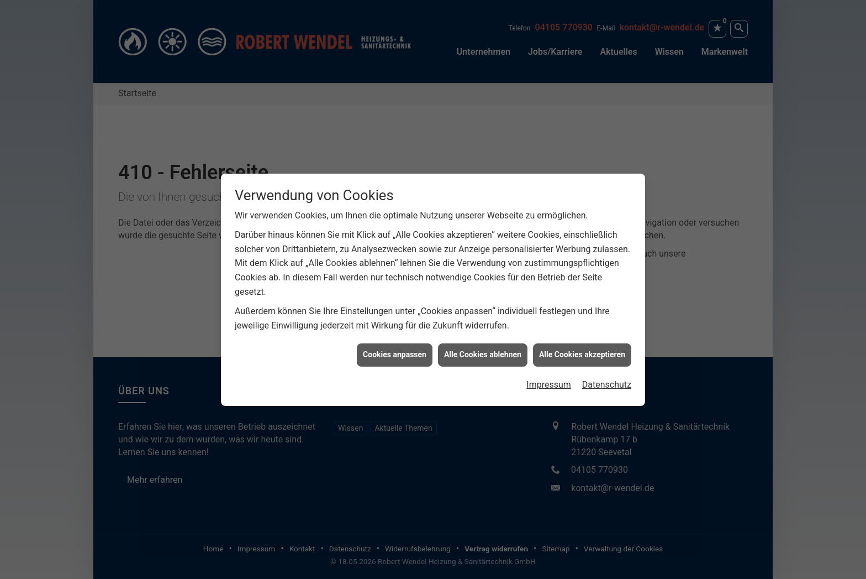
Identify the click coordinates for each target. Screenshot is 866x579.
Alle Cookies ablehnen (482, 352)
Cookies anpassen (394, 352)
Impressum (548, 382)
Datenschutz (606, 382)
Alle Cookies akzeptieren (582, 352)
